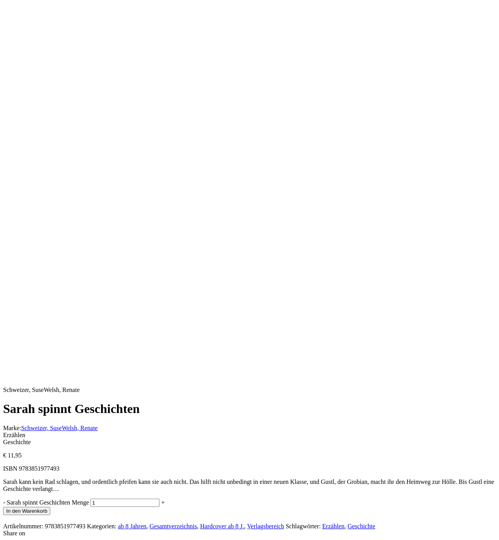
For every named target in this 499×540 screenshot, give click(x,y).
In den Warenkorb (26, 511)
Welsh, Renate (79, 428)
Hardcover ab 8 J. (222, 526)
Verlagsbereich (265, 526)
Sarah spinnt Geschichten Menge (48, 502)
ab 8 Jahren (132, 526)
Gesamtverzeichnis (173, 526)
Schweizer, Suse (41, 428)
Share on (14, 533)
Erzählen (333, 526)
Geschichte (361, 526)
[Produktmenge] (124, 503)
